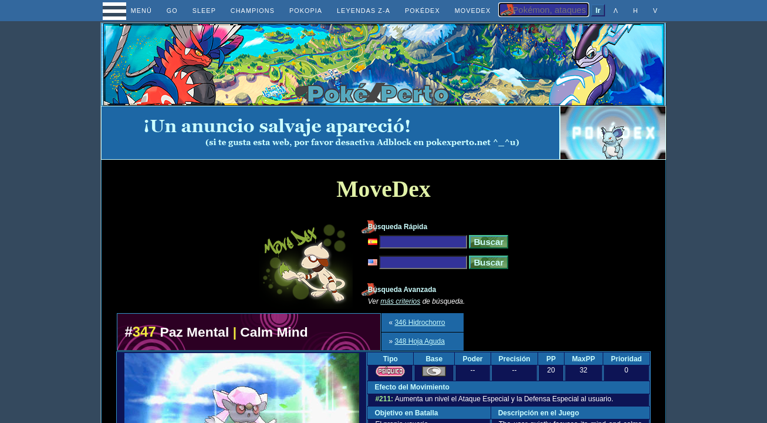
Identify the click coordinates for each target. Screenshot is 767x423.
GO (172, 10)
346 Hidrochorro (419, 322)
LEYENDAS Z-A (363, 10)
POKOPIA (305, 10)
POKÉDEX (422, 10)
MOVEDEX (473, 10)
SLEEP (204, 10)
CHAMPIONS (253, 10)
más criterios (400, 301)
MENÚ (130, 10)
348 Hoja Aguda (419, 341)
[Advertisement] (330, 132)
